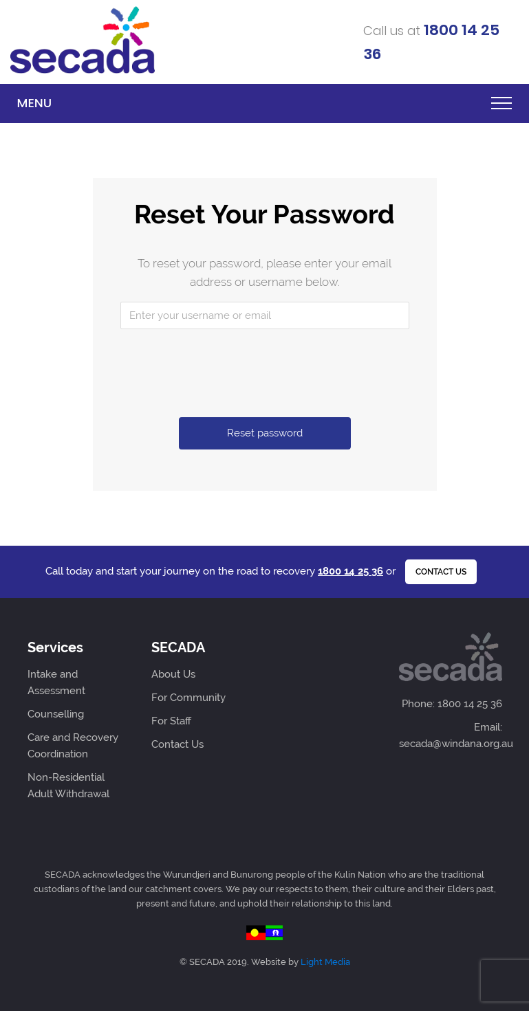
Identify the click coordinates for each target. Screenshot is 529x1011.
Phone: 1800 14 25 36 (452, 704)
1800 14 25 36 (350, 571)
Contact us (440, 572)
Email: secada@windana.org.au (450, 735)
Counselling (56, 714)
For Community (188, 697)
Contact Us (177, 744)
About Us (173, 674)
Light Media (325, 962)
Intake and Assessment (56, 682)
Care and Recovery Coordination (73, 745)
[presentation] (266, 366)
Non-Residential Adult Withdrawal (68, 785)
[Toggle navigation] (498, 103)
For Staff (171, 721)
